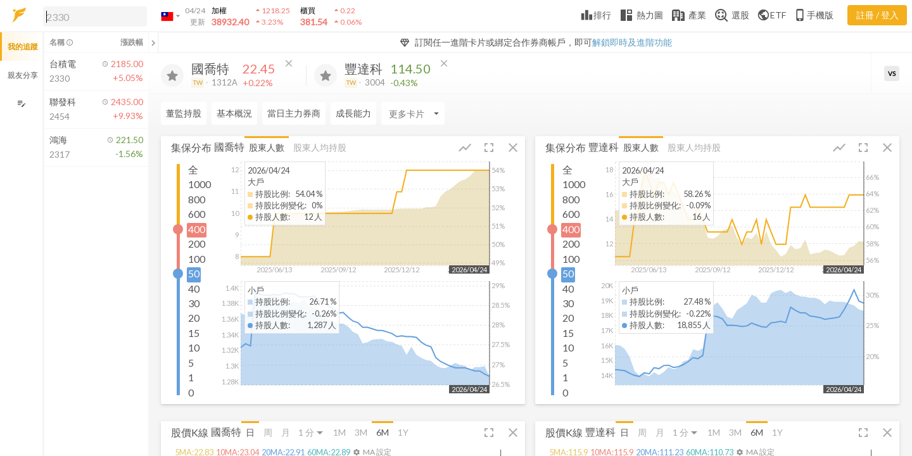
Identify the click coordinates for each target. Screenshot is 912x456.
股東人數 (266, 147)
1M (339, 432)
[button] (92, 16)
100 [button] (196, 259)
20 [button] (194, 318)
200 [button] (196, 244)
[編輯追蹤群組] (21, 103)
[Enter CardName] (413, 113)
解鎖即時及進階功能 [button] (632, 42)
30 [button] (194, 303)
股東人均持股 (319, 147)
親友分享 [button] (23, 75)
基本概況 (234, 113)
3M (361, 432)
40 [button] (194, 288)
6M (382, 432)
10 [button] (194, 347)
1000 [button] (199, 184)
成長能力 (353, 113)
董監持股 (183, 113)
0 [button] (191, 392)
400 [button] (196, 229)
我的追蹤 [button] (23, 46)
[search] (95, 16)
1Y (403, 432)
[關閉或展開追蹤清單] (153, 42)
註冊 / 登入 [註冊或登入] (877, 15)
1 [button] (191, 377)
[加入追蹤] (172, 75)
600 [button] (196, 214)
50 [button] (194, 273)
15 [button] (194, 333)
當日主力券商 (293, 113)
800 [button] (196, 199)
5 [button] (191, 363)
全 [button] (193, 169)
